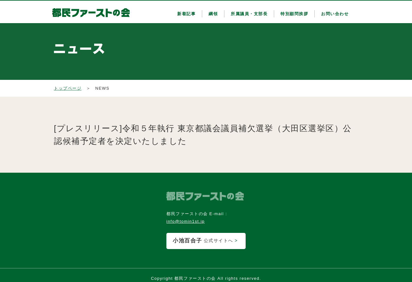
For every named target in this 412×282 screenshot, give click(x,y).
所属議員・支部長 (249, 13)
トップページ (67, 88)
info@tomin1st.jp (185, 221)
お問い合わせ (335, 13)
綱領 (213, 13)
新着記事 (186, 13)
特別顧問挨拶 (294, 13)
